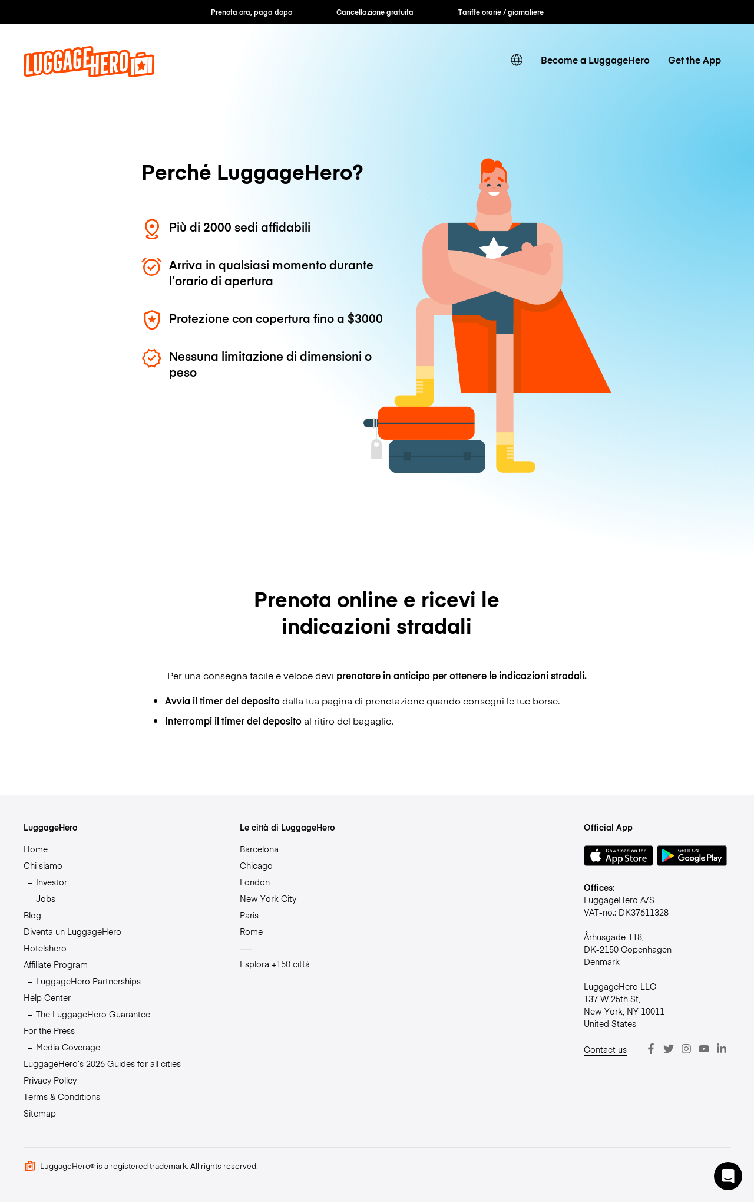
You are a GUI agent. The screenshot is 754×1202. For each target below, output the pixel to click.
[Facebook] (651, 1049)
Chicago (256, 865)
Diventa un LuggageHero (72, 931)
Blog (32, 915)
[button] (728, 1176)
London (255, 882)
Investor (51, 882)
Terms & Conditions (62, 1096)
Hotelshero (45, 948)
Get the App (694, 59)
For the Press (49, 1030)
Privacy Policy (50, 1080)
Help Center (47, 997)
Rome (251, 931)
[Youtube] (704, 1049)
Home (36, 849)
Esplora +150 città (275, 964)
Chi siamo (43, 865)
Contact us (605, 1049)
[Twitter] (669, 1049)
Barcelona (259, 849)
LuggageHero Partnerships (88, 981)
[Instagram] (686, 1049)
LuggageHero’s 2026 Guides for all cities (102, 1063)
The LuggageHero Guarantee (93, 1014)
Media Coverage (68, 1047)
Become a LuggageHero (595, 59)
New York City (268, 898)
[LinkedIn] (722, 1049)
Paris (249, 915)
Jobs (45, 898)
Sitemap (40, 1113)
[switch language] (516, 60)
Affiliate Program (56, 964)
